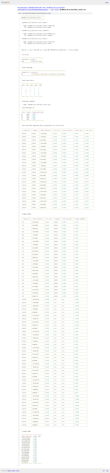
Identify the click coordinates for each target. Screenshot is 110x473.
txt (104, 470)
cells (52, 9)
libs (44, 7)
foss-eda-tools (22, 7)
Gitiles (9, 470)
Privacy (13, 470)
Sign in (106, 2)
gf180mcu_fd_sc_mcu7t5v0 (55, 7)
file (49, 13)
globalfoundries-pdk (35, 7)
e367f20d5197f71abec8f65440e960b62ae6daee (33, 9)
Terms (17, 470)
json (107, 470)
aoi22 (56, 9)
